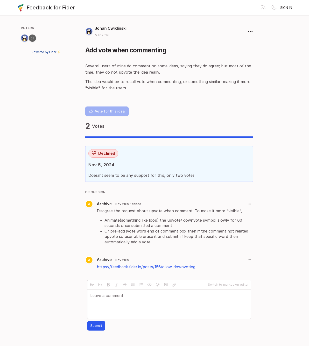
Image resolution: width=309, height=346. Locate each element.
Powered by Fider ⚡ (46, 52)
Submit (96, 326)
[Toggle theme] (274, 7)
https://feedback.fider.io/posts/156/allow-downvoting (146, 266)
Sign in (286, 8)
